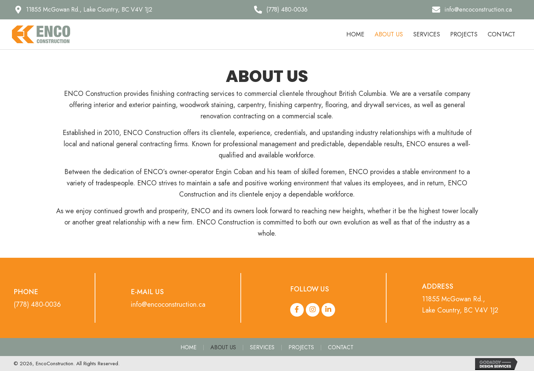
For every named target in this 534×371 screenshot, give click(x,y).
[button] (84, 9)
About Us (223, 347)
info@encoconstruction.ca (168, 304)
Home (188, 347)
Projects (301, 347)
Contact (341, 347)
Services (262, 347)
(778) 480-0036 (37, 304)
